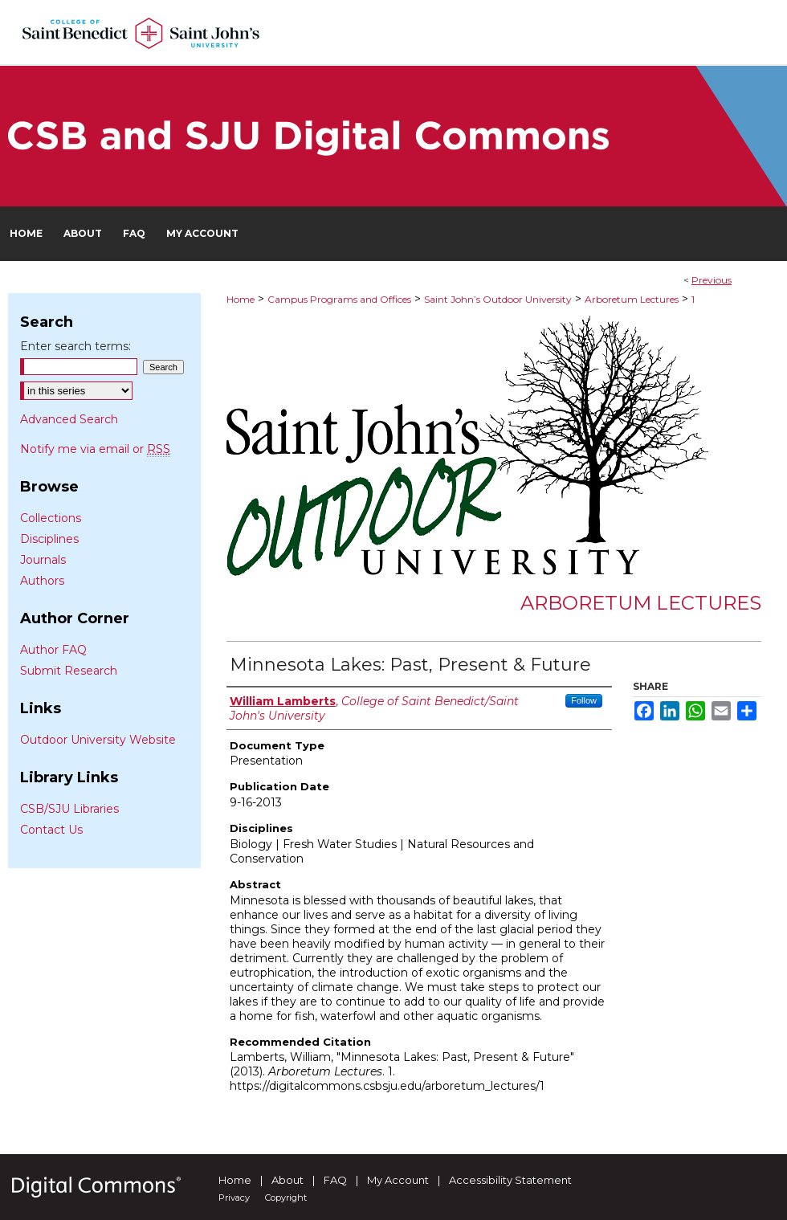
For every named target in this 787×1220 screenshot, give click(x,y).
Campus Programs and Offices (339, 299)
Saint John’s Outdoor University (498, 299)
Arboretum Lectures (632, 299)
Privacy (234, 1197)
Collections (50, 518)
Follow (584, 700)
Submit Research (68, 670)
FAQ (335, 1179)
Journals (43, 560)
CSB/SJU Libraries (69, 809)
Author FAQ (53, 650)
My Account (398, 1179)
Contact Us (51, 829)
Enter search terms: (75, 346)
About (287, 1179)
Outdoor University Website (98, 739)
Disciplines (49, 539)
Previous (711, 280)
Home (240, 299)
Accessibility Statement (510, 1179)
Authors (42, 580)
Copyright (286, 1197)
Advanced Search (69, 419)
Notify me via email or (95, 449)
